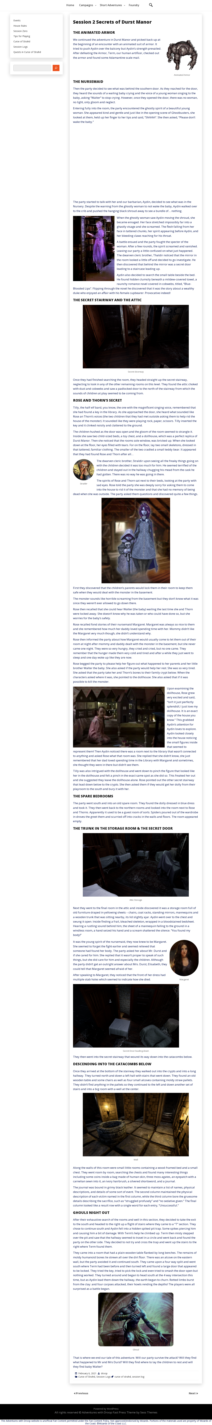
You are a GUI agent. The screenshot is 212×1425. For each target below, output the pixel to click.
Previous (82, 1393)
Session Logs (103, 1376)
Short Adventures (111, 5)
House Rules (20, 25)
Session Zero (20, 31)
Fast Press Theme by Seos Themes (135, 1412)
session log (138, 1376)
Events (17, 20)
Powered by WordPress (106, 1408)
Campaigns (86, 5)
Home (70, 5)
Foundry (134, 5)
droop (104, 1373)
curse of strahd (123, 1376)
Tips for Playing (21, 36)
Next (192, 1393)
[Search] (56, 68)
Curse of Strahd (86, 1376)
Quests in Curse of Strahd (27, 52)
